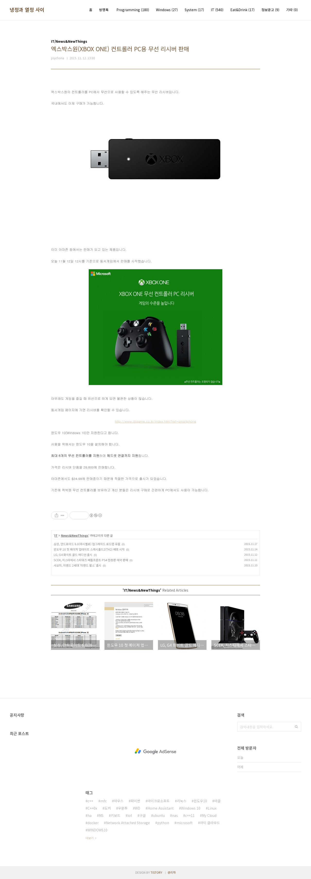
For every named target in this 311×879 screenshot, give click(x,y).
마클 (217, 800)
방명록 (104, 9)
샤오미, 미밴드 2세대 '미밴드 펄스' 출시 (77, 565)
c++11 (190, 815)
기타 (292, 9)
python (163, 822)
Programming (132, 9)
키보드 (115, 815)
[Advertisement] (155, 751)
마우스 (118, 800)
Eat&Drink (242, 9)
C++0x (92, 808)
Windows (167, 9)
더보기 (90, 838)
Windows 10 (190, 808)
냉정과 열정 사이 (27, 9)
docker (93, 822)
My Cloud (209, 815)
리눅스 (181, 800)
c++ (90, 800)
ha (89, 815)
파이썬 (135, 800)
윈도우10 (200, 800)
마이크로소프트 (158, 800)
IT (217, 9)
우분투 (123, 808)
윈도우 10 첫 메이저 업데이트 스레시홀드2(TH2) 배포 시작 (89, 549)
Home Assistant (160, 808)
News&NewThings (74, 535)
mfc (103, 800)
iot (130, 815)
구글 (142, 815)
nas (175, 815)
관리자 (172, 872)
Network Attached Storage (128, 822)
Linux (212, 808)
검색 (296, 726)
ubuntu (159, 815)
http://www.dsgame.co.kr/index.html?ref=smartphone (155, 421)
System (194, 9)
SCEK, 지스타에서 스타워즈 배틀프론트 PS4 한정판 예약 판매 (91, 560)
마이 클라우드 (210, 822)
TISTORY (156, 872)
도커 (107, 808)
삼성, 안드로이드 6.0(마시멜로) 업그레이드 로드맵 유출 (87, 544)
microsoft (184, 822)
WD (137, 808)
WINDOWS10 (97, 830)
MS (101, 815)
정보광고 (270, 9)
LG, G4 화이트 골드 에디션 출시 (73, 555)
